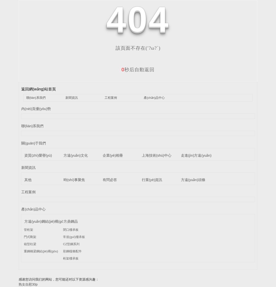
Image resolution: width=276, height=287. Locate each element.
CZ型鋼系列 (71, 244)
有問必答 (110, 180)
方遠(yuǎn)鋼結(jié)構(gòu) (45, 221)
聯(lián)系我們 (36, 97)
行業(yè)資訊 (152, 180)
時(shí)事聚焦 (74, 180)
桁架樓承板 (71, 258)
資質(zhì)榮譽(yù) (38, 155)
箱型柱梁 (30, 244)
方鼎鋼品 (71, 221)
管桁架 (28, 230)
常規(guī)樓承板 (74, 237)
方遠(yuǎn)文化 (76, 155)
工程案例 (111, 97)
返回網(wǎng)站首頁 (38, 89)
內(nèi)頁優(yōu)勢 (36, 109)
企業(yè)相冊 (113, 155)
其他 (28, 180)
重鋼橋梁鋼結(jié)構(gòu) (41, 251)
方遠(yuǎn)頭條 (193, 180)
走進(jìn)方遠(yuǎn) (196, 155)
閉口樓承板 (71, 230)
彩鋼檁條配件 (72, 251)
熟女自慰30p (28, 284)
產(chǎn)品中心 (154, 97)
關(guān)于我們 (33, 143)
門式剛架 (30, 237)
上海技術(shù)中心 (156, 155)
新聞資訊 (71, 97)
